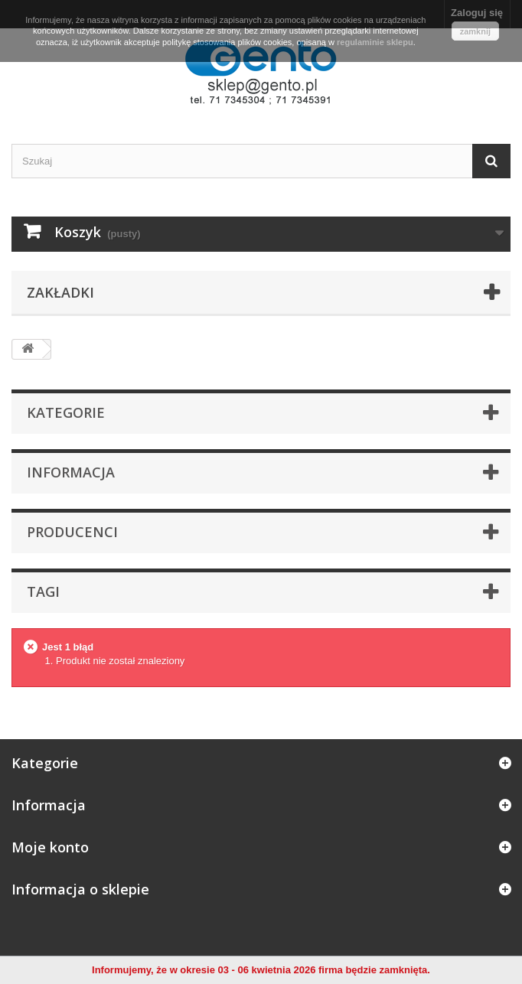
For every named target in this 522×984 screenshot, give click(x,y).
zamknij (475, 31)
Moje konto (50, 847)
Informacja (71, 472)
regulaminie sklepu (375, 42)
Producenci (72, 532)
